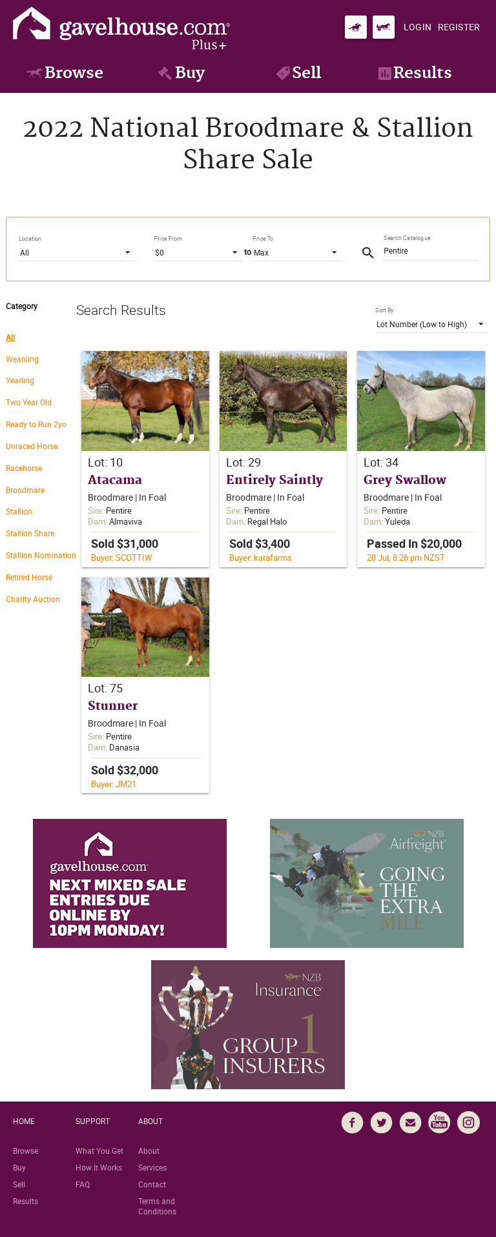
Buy (19, 1167)
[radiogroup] (41, 472)
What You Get (99, 1150)
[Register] (459, 27)
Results (25, 1201)
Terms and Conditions (157, 1206)
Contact (152, 1184)
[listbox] (77, 251)
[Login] (417, 27)
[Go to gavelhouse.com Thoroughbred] (356, 27)
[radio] (41, 336)
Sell (19, 1184)
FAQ (83, 1184)
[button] (145, 459)
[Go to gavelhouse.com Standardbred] (384, 27)
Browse (25, 1150)
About (149, 1150)
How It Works (99, 1167)
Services (152, 1167)
